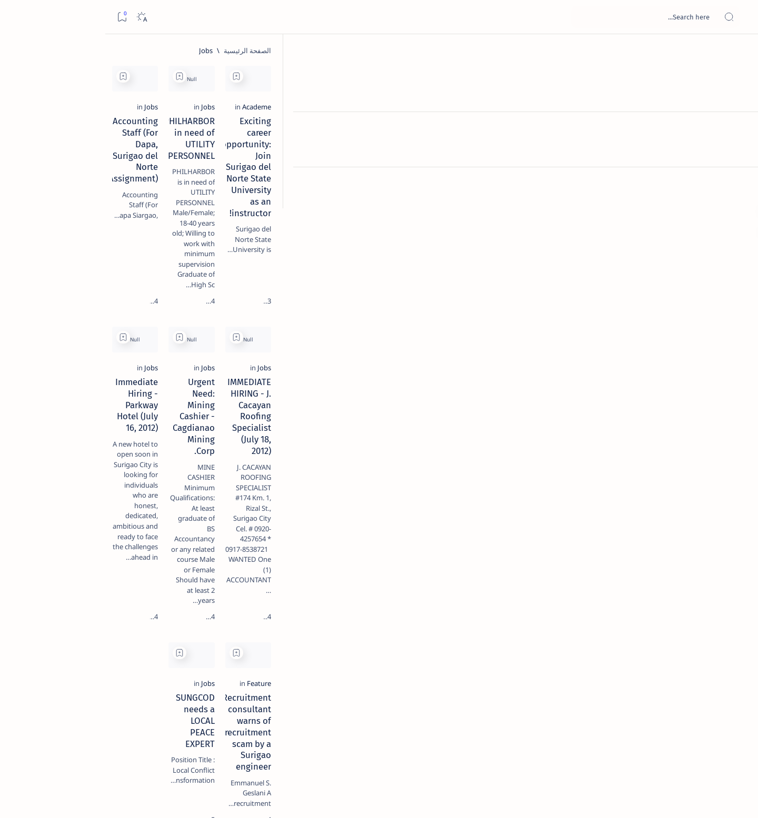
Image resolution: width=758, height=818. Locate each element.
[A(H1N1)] (140, 523)
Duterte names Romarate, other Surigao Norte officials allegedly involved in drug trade (97, 311)
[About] (738, 128)
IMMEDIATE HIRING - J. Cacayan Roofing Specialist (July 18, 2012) (613, 409)
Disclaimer (134, 636)
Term (168, 636)
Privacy (97, 636)
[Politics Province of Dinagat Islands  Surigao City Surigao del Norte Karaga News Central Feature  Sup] (140, 497)
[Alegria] (107, 285)
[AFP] (64, 576)
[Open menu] (738, 17)
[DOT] (107, 343)
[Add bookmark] (544, 76)
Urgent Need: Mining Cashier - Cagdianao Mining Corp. (463, 409)
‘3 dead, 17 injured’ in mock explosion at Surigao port (107, 432)
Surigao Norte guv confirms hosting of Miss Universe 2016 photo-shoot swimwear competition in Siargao (102, 374)
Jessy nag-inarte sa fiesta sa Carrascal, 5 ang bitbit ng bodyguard (105, 254)
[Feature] (678, 607)
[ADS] (140, 576)
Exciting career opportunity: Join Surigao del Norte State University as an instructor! (617, 195)
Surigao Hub (642, 797)
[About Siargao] (64, 523)
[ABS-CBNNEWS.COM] (140, 550)
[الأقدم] (219, 744)
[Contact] (738, 149)
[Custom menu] (738, 184)
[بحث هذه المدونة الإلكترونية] (550, 17)
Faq (70, 636)
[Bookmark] (16, 17)
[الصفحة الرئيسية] (738, 52)
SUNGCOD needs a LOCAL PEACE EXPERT (443, 621)
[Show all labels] (151, 601)
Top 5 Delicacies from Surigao (102, 179)
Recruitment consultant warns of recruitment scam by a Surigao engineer (625, 633)
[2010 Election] (64, 497)
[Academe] (675, 169)
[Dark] (36, 17)
